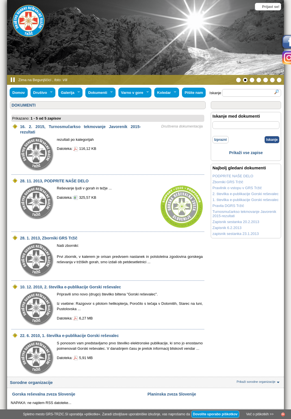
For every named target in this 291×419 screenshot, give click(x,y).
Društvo (42, 92)
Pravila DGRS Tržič (228, 206)
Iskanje (272, 140)
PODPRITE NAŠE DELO (232, 176)
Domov (18, 92)
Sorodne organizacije (145, 382)
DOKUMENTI (24, 105)
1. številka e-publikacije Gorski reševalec (245, 200)
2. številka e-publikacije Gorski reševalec (245, 194)
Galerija (69, 92)
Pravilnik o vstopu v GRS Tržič (237, 188)
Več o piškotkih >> (259, 414)
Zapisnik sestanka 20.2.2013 (235, 222)
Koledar (165, 92)
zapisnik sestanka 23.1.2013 (235, 234)
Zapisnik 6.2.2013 (227, 228)
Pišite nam (193, 92)
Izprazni (220, 140)
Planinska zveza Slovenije (171, 394)
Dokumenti (98, 92)
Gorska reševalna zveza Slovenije (43, 394)
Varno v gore (133, 92)
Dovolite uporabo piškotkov (215, 414)
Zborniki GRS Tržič (227, 182)
